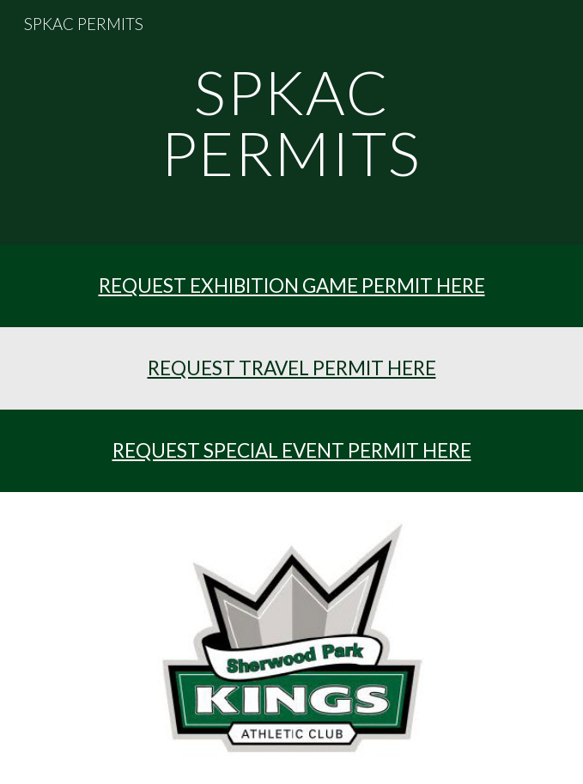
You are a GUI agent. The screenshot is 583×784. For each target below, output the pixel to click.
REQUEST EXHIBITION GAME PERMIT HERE (292, 285)
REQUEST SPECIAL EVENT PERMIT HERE (291, 450)
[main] (291, 122)
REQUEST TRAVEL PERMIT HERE (292, 368)
